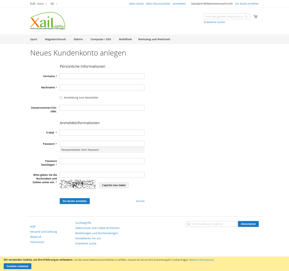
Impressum (37, 242)
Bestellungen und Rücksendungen (96, 233)
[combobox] (227, 16)
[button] (39, 4)
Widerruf (35, 237)
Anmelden (179, 3)
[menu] (144, 39)
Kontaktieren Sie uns (88, 238)
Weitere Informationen (201, 259)
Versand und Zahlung (43, 231)
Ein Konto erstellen (247, 3)
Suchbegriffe (83, 223)
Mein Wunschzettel (158, 3)
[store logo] (47, 21)
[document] (144, 263)
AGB (32, 226)
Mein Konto (136, 3)
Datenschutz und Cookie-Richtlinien (97, 228)
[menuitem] (34, 39)
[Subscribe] (248, 224)
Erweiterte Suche (214, 22)
